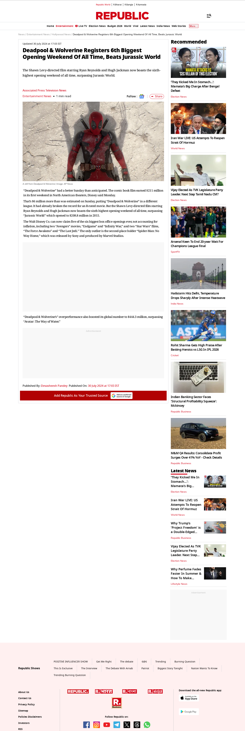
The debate (126, 662)
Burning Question (184, 662)
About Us (23, 692)
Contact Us (24, 698)
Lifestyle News (179, 584)
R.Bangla (129, 4)
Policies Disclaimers (30, 717)
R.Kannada (141, 4)
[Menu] (207, 15)
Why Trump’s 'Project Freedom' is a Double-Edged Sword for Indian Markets (186, 532)
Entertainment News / (39, 34)
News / (22, 34)
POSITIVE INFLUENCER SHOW (71, 662)
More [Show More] (194, 26)
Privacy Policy (26, 704)
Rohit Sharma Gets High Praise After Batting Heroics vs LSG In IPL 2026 (196, 347)
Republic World (103, 4)
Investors (24, 723)
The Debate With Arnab (119, 668)
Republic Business (181, 412)
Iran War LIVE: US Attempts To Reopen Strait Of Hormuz (198, 140)
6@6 (144, 662)
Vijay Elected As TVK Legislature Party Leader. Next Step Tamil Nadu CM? (197, 192)
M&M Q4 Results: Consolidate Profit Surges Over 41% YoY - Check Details (196, 455)
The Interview (89, 668)
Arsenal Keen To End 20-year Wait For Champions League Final (197, 243)
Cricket (175, 355)
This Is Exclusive (63, 668)
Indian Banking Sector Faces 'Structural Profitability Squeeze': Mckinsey (194, 401)
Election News (179, 97)
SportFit (175, 252)
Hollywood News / (62, 34)
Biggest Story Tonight (170, 668)
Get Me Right (104, 662)
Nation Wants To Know (204, 668)
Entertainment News (37, 96)
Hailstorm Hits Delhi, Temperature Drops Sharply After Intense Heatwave (198, 295)
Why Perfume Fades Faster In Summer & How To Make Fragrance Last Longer (186, 578)
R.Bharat (117, 4)
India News (177, 304)
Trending (160, 662)
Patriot (145, 668)
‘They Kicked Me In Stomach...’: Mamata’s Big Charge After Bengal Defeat (195, 86)
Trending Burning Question (70, 675)
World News (178, 148)
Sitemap (23, 711)
